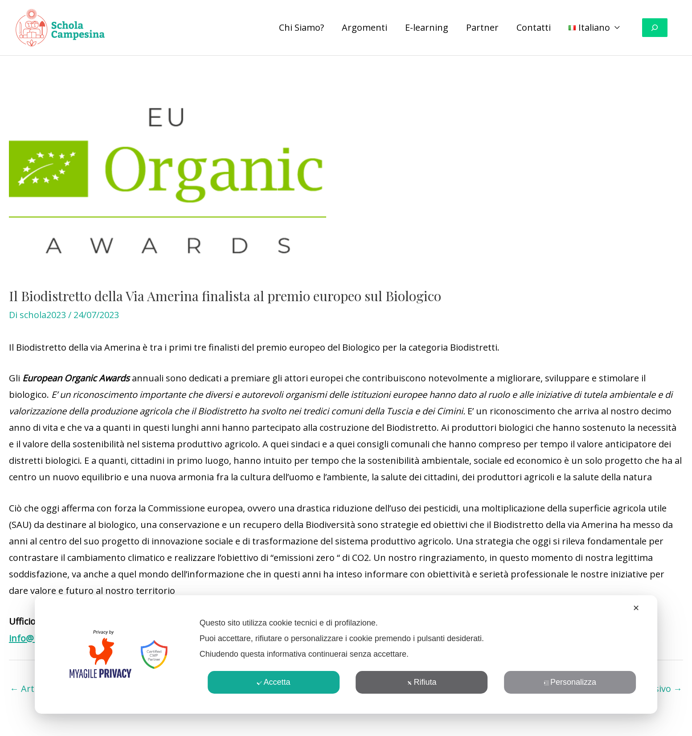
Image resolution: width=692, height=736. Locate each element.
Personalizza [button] (570, 682)
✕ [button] (636, 608)
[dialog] (346, 654)
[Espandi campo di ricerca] (654, 27)
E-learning (426, 27)
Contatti (533, 27)
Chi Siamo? (301, 27)
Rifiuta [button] (421, 682)
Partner (482, 27)
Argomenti (364, 27)
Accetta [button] (273, 682)
